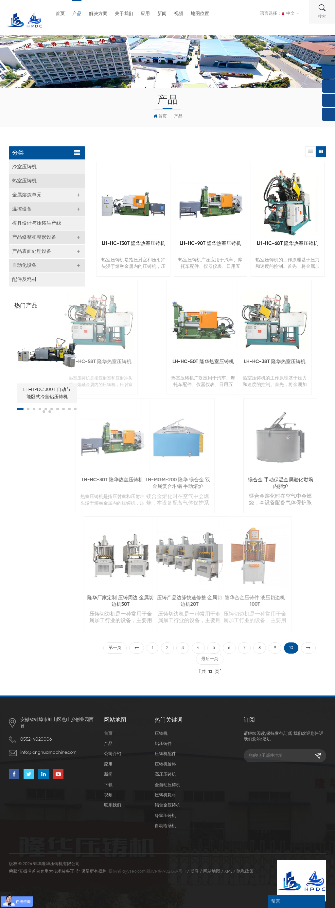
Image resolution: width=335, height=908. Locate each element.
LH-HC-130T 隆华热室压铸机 (133, 243)
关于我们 (124, 13)
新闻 (162, 13)
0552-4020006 (36, 739)
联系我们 (112, 805)
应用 (145, 13)
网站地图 (211, 871)
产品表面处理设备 (31, 251)
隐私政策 (245, 871)
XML (228, 871)
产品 (76, 13)
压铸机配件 (165, 754)
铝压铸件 (163, 744)
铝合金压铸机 (167, 805)
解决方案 (98, 13)
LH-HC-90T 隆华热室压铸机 (210, 243)
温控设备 (22, 209)
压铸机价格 (165, 764)
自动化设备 (24, 265)
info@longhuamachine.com (48, 752)
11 (44, 411)
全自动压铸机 (167, 785)
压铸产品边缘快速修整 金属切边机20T (135, 601)
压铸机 (161, 734)
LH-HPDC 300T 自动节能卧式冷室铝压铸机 (47, 393)
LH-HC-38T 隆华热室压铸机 (222, 361)
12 (49, 411)
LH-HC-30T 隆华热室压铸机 (57, 479)
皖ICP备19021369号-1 (166, 871)
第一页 (115, 648)
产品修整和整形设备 (34, 237)
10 (75, 409)
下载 (108, 785)
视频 (178, 13)
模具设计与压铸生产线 (36, 223)
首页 (60, 13)
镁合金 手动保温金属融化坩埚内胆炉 (239, 483)
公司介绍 (112, 754)
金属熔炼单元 (27, 195)
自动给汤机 (165, 826)
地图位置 (200, 13)
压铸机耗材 (165, 795)
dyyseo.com (134, 871)
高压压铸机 (165, 774)
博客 (194, 871)
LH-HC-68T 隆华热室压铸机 (287, 243)
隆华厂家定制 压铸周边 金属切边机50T (68, 601)
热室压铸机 (24, 180)
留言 (275, 901)
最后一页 (209, 659)
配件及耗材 (24, 279)
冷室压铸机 (24, 166)
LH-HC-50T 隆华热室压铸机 (162, 361)
